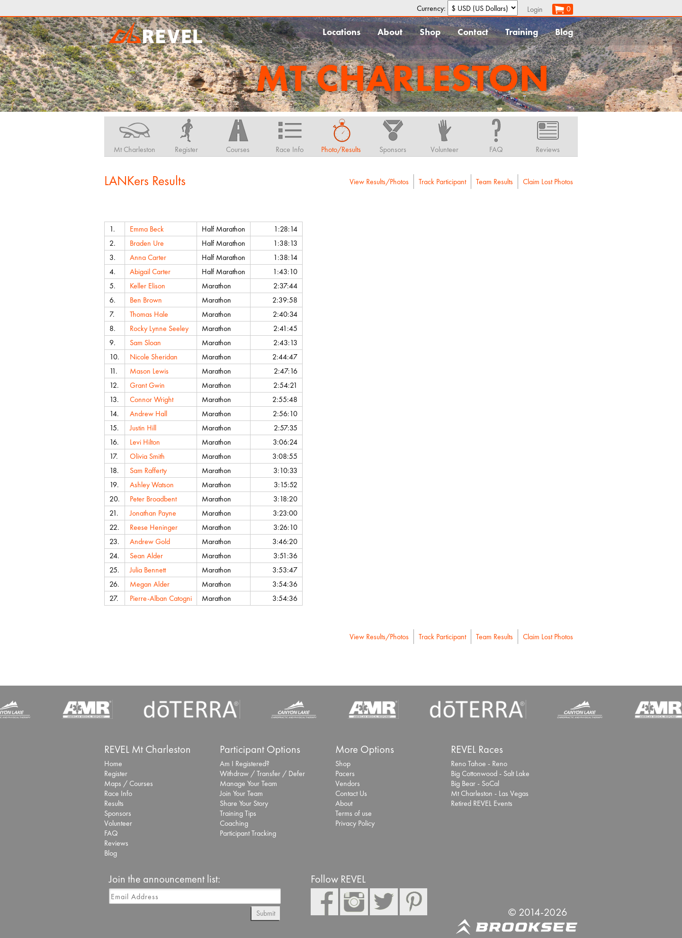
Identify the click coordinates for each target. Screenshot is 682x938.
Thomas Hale (149, 314)
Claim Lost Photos (548, 182)
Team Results (494, 182)
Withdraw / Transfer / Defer (262, 773)
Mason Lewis (149, 371)
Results (114, 803)
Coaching (234, 823)
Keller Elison (147, 286)
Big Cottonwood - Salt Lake (490, 773)
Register (115, 773)
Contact (473, 32)
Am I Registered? (244, 763)
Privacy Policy (355, 823)
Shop (430, 32)
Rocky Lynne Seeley (159, 328)
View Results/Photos (379, 182)
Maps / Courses (128, 783)
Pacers (345, 773)
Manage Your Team (248, 783)
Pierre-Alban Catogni (161, 598)
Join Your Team (241, 793)
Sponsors (117, 813)
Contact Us (351, 793)
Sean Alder (146, 556)
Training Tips (238, 813)
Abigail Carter (150, 272)
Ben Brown (146, 300)
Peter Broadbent (153, 499)
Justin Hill (143, 428)
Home (113, 763)
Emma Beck (147, 229)
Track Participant (442, 182)
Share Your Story (244, 803)
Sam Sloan (145, 343)
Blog (564, 32)
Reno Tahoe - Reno (479, 763)
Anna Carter (148, 257)
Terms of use (353, 813)
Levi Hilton (145, 442)
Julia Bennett (148, 570)
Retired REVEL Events (481, 803)
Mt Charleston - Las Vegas (490, 793)
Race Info (118, 793)
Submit (265, 913)
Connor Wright (151, 399)
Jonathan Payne (153, 513)
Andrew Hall (148, 414)
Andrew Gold (150, 541)
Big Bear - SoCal (475, 783)
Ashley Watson (152, 485)
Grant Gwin (147, 385)
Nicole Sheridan (154, 357)
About (390, 32)
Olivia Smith (147, 456)
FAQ (111, 833)
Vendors (347, 783)
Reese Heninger (154, 527)
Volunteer (118, 823)
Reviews (116, 843)
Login (535, 9)
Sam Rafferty (148, 470)
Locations (341, 32)
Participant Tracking (248, 833)
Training (521, 32)
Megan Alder (150, 584)
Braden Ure (147, 243)
